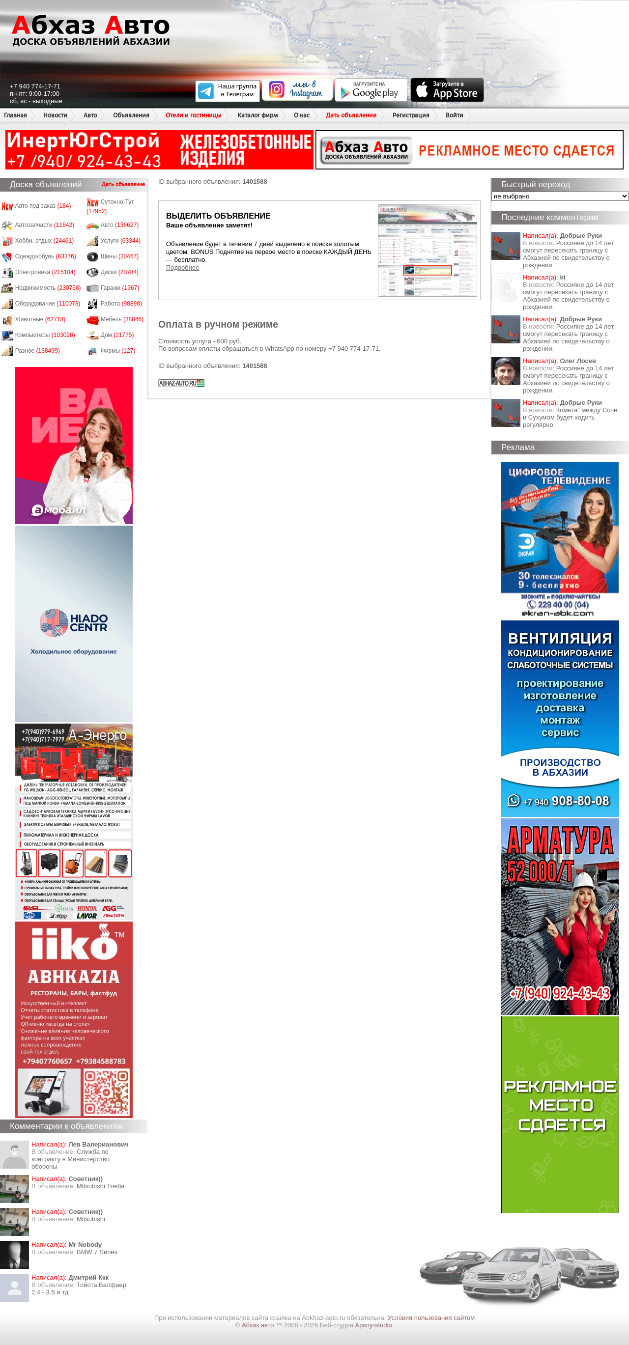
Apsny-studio (373, 1325)
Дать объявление (351, 115)
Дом (117, 335)
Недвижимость (48, 287)
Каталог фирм (257, 115)
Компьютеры (45, 335)
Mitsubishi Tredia (101, 1186)
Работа (121, 303)
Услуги (121, 240)
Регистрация (411, 115)
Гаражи (120, 287)
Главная (15, 115)
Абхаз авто (259, 1325)
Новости (55, 115)
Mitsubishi (91, 1219)
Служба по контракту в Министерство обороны (70, 1159)
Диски (120, 272)
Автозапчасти (45, 225)
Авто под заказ (43, 205)
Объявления (131, 115)
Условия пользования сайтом (431, 1317)
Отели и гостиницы (193, 115)
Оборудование (48, 303)
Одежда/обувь (45, 256)
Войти (454, 115)
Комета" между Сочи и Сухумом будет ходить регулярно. (570, 417)
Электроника (45, 272)
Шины (120, 256)
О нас (302, 115)
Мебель (122, 319)
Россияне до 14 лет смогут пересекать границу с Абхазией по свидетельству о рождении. (568, 254)
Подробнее (182, 267)
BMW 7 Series (97, 1252)
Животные (40, 319)
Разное (37, 350)
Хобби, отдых (44, 240)
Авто (90, 115)
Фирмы (118, 350)
